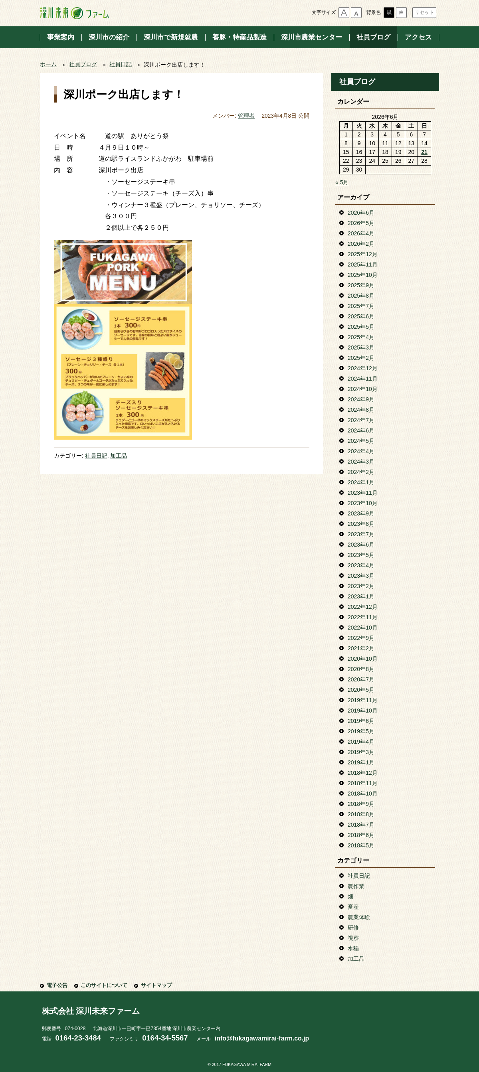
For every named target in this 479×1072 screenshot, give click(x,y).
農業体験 (359, 917)
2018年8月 (361, 814)
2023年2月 (361, 586)
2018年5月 (361, 845)
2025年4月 (361, 337)
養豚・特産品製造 (239, 37)
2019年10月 (363, 710)
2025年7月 (361, 306)
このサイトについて (104, 985)
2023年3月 (361, 576)
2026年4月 (361, 233)
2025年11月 (363, 264)
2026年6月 (361, 212)
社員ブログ (373, 37)
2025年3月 (361, 347)
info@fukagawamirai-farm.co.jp (262, 1038)
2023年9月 (361, 513)
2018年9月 (361, 804)
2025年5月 (361, 327)
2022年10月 (363, 627)
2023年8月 (361, 524)
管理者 (246, 116)
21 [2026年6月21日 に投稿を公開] (424, 152)
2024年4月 (361, 451)
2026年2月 (361, 244)
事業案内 (60, 37)
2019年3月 (361, 752)
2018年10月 (363, 793)
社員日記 (120, 64)
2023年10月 (363, 503)
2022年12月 (363, 607)
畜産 (353, 907)
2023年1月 (361, 596)
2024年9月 (361, 399)
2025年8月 (361, 295)
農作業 (356, 886)
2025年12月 (363, 254)
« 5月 (341, 182)
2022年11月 (363, 617)
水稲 (353, 948)
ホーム (48, 64)
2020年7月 (361, 679)
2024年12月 (363, 368)
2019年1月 (361, 762)
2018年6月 (361, 835)
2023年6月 (361, 544)
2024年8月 (361, 410)
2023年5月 (361, 555)
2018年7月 (361, 824)
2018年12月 (363, 773)
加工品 (118, 456)
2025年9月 (361, 285)
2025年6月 (361, 316)
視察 (353, 938)
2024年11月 (363, 378)
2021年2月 (361, 648)
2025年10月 (363, 275)
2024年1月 (361, 482)
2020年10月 (363, 658)
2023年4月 (361, 565)
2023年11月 (363, 493)
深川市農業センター (311, 37)
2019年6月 (361, 721)
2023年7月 (361, 534)
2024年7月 (361, 420)
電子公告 (57, 985)
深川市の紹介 (109, 37)
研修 (353, 927)
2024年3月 (361, 461)
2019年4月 (361, 741)
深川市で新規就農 (171, 37)
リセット (424, 12)
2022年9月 (361, 638)
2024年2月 (361, 472)
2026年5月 (361, 223)
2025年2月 (361, 358)
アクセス (418, 37)
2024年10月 (363, 389)
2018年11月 (363, 783)
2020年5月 (361, 690)
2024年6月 (361, 430)
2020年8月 (361, 669)
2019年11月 (363, 700)
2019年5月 (361, 731)
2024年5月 (361, 441)
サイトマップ (156, 985)
